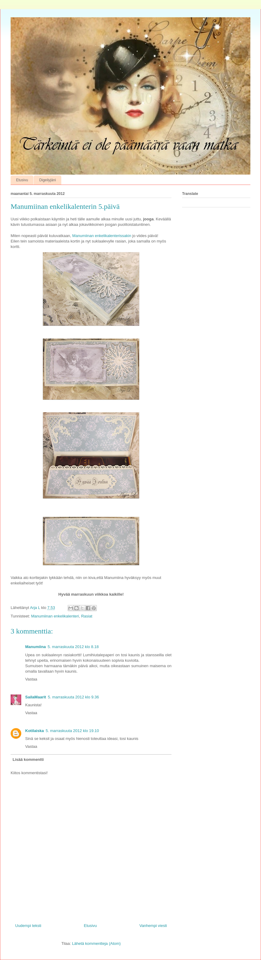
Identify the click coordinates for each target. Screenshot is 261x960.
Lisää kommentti (28, 759)
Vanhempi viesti (153, 925)
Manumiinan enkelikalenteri (55, 616)
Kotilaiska (34, 730)
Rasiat (86, 616)
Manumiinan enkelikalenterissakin (101, 235)
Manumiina (35, 646)
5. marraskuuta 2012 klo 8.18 (73, 646)
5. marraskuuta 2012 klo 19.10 (72, 730)
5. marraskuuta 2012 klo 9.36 (73, 697)
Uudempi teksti (28, 925)
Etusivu (22, 180)
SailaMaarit (35, 697)
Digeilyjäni (47, 180)
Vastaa (31, 679)
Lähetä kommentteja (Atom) (96, 943)
